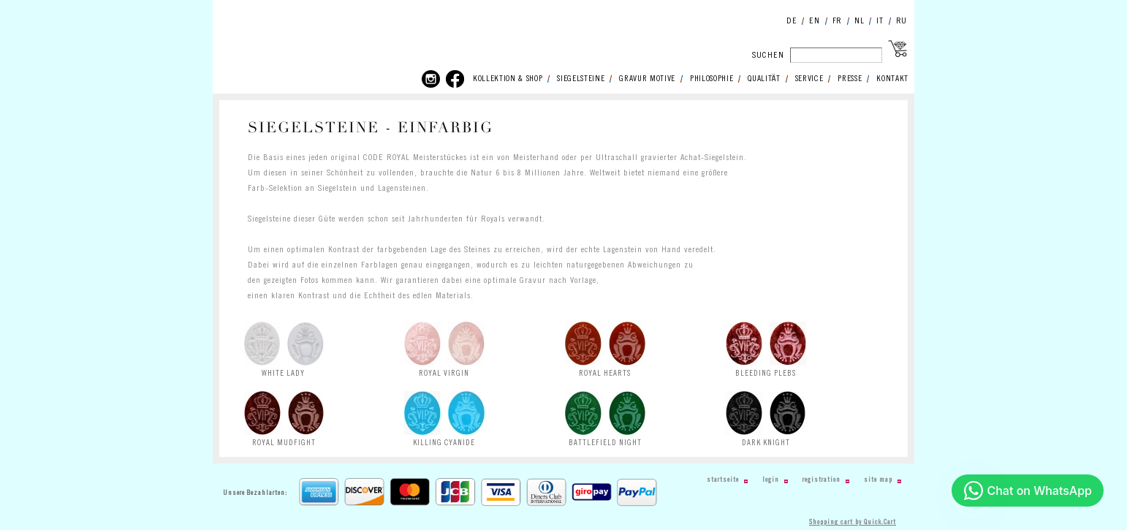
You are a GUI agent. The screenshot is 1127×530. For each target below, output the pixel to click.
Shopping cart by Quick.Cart (852, 522)
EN (814, 20)
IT (879, 20)
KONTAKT (892, 79)
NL (859, 20)
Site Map (878, 480)
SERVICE (809, 79)
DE (791, 20)
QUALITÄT (764, 79)
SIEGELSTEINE (580, 79)
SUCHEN (768, 55)
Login (770, 480)
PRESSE (850, 79)
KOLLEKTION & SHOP (507, 79)
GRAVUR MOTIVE (647, 79)
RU (901, 20)
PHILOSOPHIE (711, 79)
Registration (821, 480)
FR (837, 20)
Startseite (723, 480)
